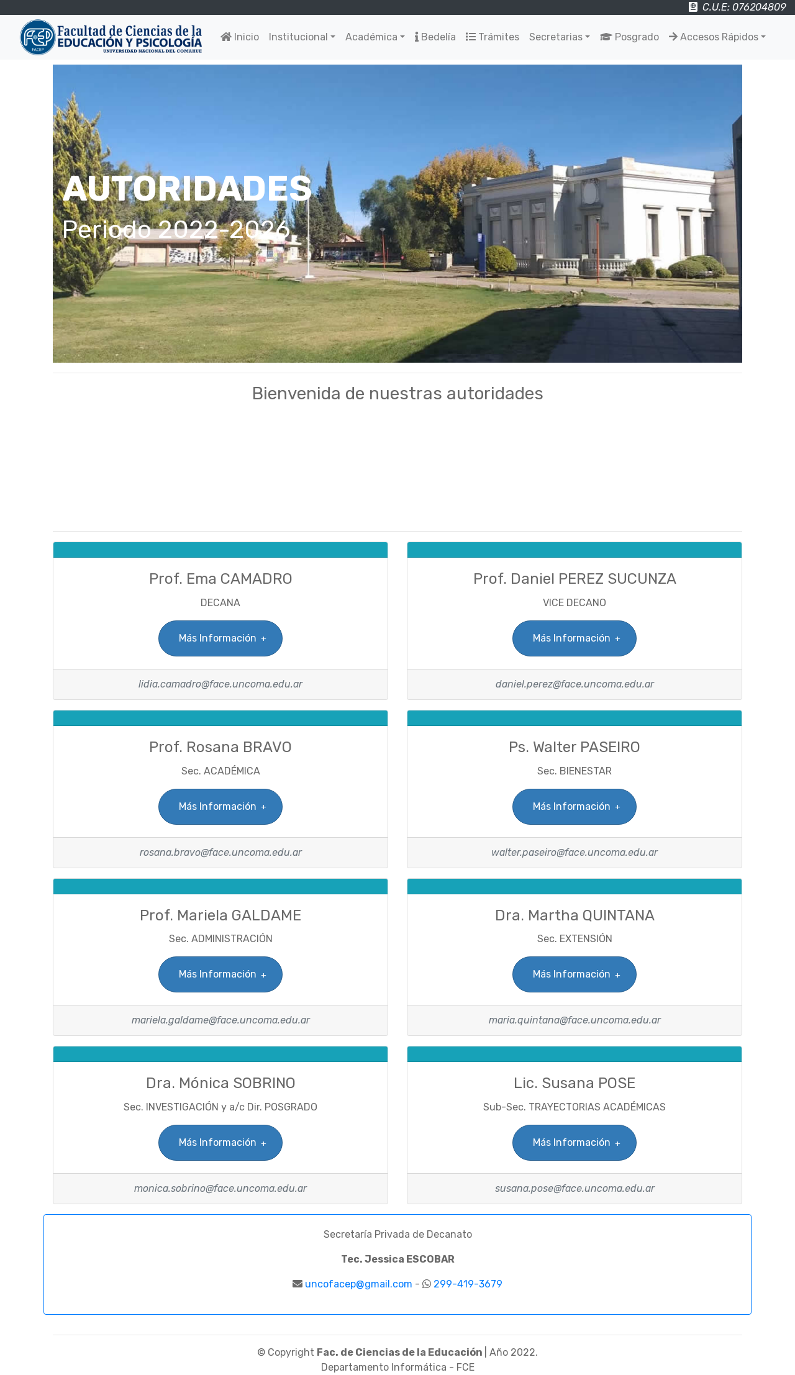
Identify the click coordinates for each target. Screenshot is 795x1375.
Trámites (492, 37)
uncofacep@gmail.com (358, 1284)
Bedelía (435, 37)
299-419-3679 (468, 1284)
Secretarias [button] (556, 37)
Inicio (239, 37)
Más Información (217, 638)
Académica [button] (371, 37)
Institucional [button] (298, 37)
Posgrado (629, 37)
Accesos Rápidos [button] (713, 37)
